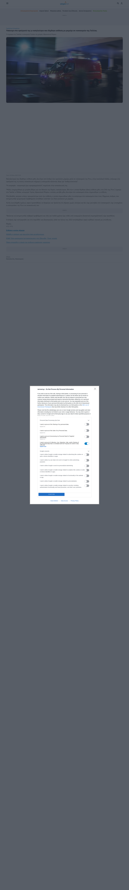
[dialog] (64, 445)
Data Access (64, 501)
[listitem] (64, 420)
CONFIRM (51, 494)
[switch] (86, 424)
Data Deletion (54, 501)
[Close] (95, 389)
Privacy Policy (75, 501)
